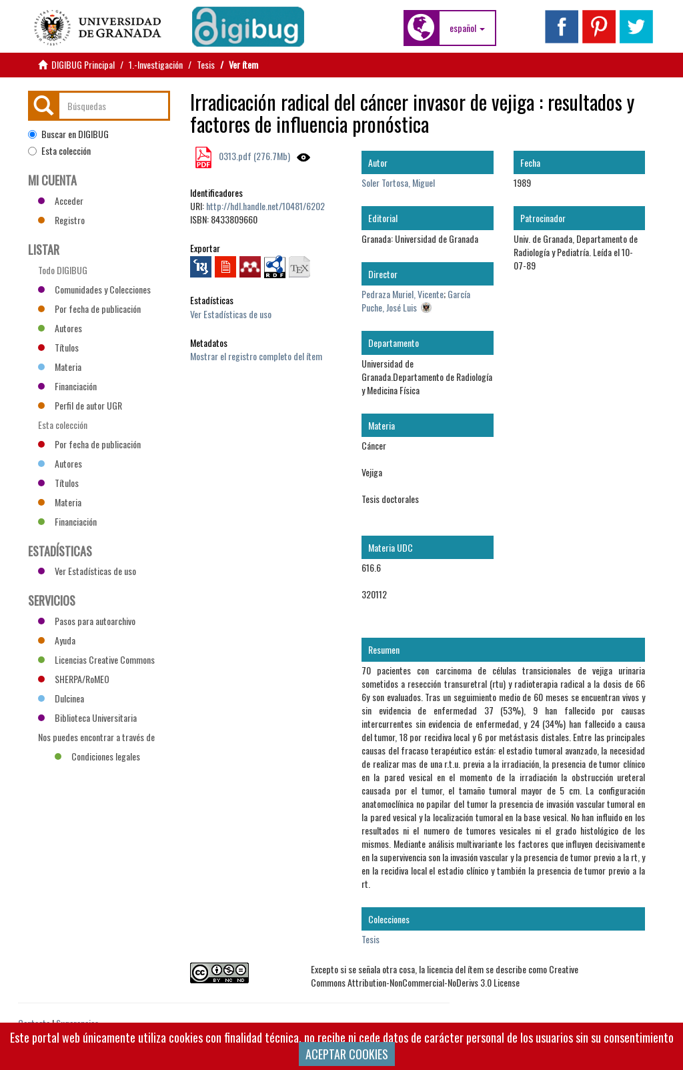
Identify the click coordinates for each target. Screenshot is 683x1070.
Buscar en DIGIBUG (68, 134)
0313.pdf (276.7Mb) (253, 156)
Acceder (60, 200)
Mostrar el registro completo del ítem (256, 356)
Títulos (58, 347)
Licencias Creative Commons (96, 659)
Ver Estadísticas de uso (230, 314)
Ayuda (56, 640)
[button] (467, 28)
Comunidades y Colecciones (94, 289)
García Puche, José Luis (416, 300)
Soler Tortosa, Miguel (398, 182)
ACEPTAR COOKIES (346, 1054)
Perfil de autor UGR (80, 405)
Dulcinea (61, 698)
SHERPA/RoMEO (73, 679)
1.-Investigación (156, 64)
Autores (60, 328)
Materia (59, 367)
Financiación (67, 386)
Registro (61, 220)
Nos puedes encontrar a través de (96, 738)
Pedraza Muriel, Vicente (403, 294)
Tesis (206, 64)
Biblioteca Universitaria (87, 717)
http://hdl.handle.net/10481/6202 (265, 206)
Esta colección (59, 150)
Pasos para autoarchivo (86, 621)
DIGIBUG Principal (83, 64)
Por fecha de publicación (89, 309)
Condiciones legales (97, 756)
